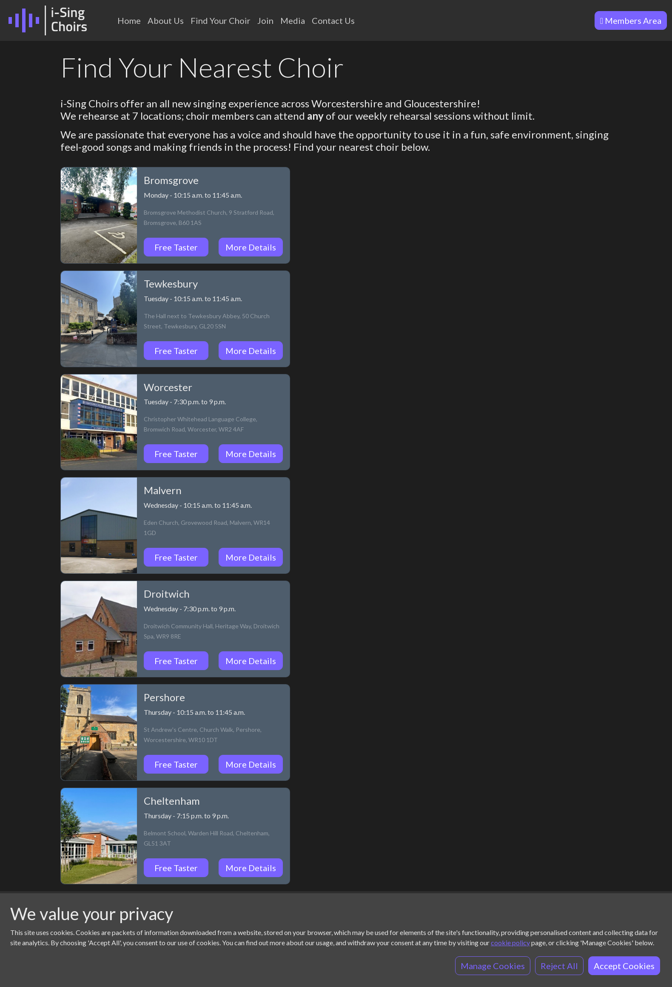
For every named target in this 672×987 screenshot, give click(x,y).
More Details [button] (250, 247)
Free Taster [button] (176, 247)
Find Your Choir (221, 20)
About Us (166, 20)
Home (129, 20)
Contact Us (333, 20)
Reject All (559, 966)
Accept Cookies (624, 966)
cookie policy (510, 942)
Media (292, 20)
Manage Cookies (493, 966)
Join (265, 20)
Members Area (630, 20)
